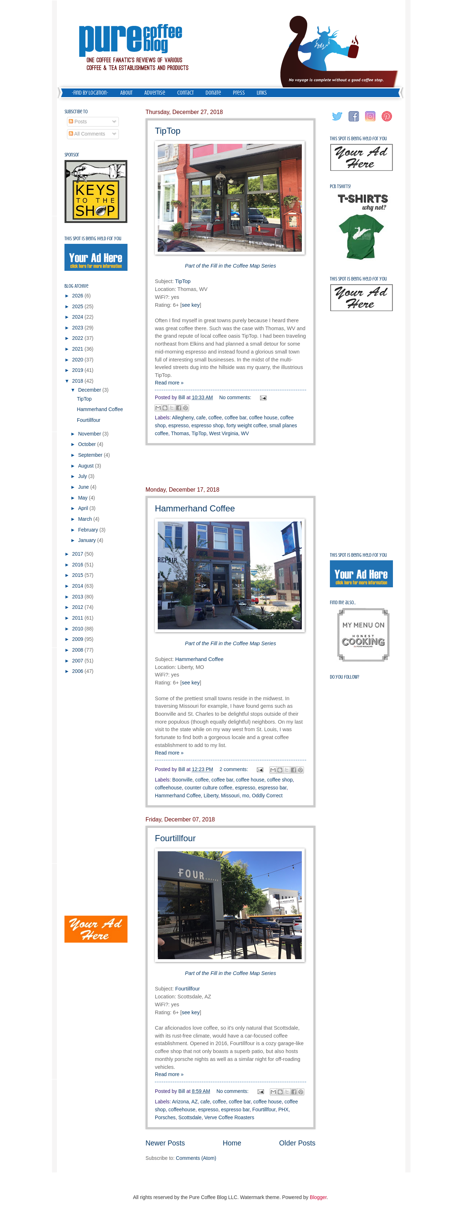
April (83, 508)
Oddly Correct (267, 795)
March (85, 519)
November (90, 434)
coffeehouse (168, 787)
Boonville (182, 780)
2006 (78, 671)
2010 (78, 629)
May (83, 498)
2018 (78, 381)
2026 (78, 296)
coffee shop (279, 780)
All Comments (87, 134)
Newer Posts (165, 1143)
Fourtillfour (175, 838)
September (91, 455)
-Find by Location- (90, 93)
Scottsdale (189, 1117)
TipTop (167, 131)
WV (245, 433)
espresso (179, 425)
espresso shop (207, 425)
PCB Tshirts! (340, 186)
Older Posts (297, 1143)
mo (245, 795)
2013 (78, 597)
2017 (78, 554)
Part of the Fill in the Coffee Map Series (230, 266)
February (88, 530)
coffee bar (235, 417)
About (126, 93)
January (87, 540)
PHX (283, 1109)
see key (191, 305)
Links (262, 93)
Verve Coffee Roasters (229, 1117)
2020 (78, 360)
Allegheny (183, 417)
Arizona (180, 1101)
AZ (194, 1101)
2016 (78, 565)
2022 (78, 338)
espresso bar (272, 787)
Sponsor (71, 155)
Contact (185, 93)
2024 (78, 317)
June (84, 487)
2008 (78, 650)
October (87, 444)
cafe (201, 417)
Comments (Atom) (196, 1158)
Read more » (169, 383)
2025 (78, 306)
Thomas (180, 433)
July (83, 476)
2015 (78, 575)
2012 (78, 607)
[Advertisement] (230, 466)
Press (239, 93)
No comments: (236, 397)
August (86, 466)
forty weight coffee (247, 425)
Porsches (165, 1117)
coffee (215, 417)
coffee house (263, 417)
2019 (78, 370)
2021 (78, 349)
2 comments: (235, 769)
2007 (78, 661)
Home (232, 1143)
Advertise (154, 93)
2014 (78, 586)
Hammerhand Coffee (195, 508)
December (90, 390)
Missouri (230, 795)
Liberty (211, 795)
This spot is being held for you (92, 238)
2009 (78, 639)
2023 (78, 328)
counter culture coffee (208, 787)
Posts (78, 121)
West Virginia (223, 433)
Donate (213, 93)
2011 (78, 618)
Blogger (318, 1197)
